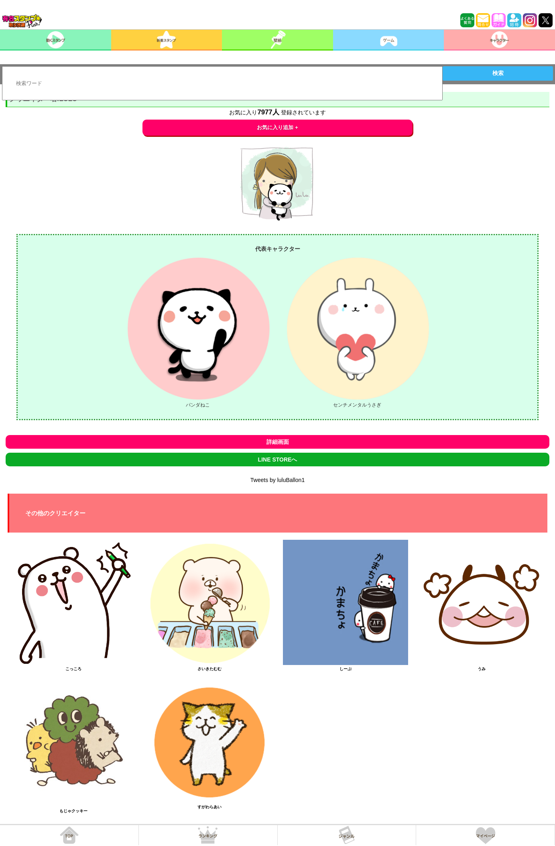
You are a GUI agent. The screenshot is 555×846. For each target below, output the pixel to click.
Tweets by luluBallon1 (277, 480)
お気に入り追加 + (277, 127)
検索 (498, 73)
